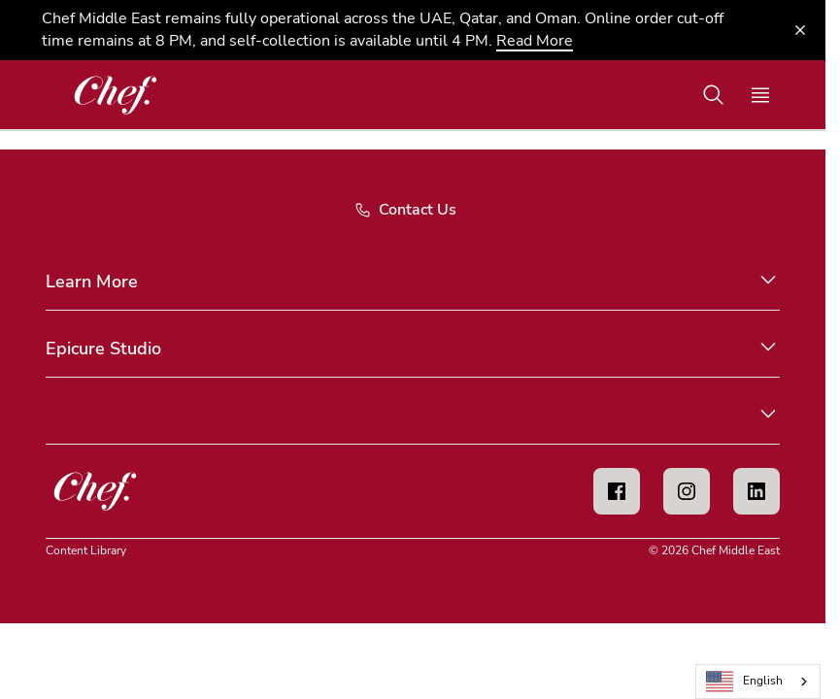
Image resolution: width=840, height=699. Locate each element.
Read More (534, 40)
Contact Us (405, 209)
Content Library (86, 550)
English (745, 682)
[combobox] (758, 681)
